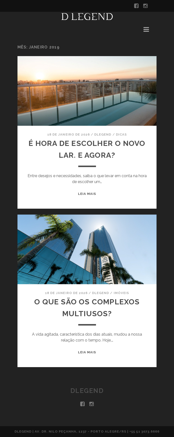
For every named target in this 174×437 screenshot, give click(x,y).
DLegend (102, 134)
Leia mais (87, 194)
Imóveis (121, 293)
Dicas (121, 134)
